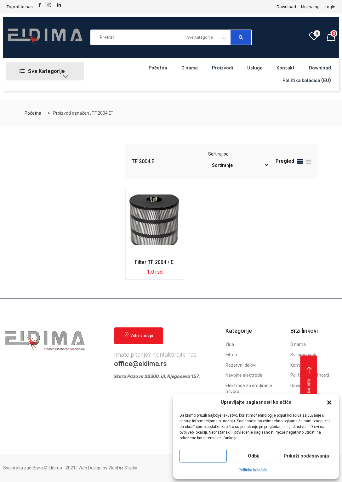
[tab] (300, 162)
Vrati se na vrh (309, 389)
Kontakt (285, 68)
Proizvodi (222, 68)
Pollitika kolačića (253, 470)
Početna (158, 68)
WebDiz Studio (122, 467)
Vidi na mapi (138, 335)
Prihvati (203, 456)
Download (320, 68)
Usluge (254, 68)
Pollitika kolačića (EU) (306, 80)
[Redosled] (238, 165)
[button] (329, 402)
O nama (189, 68)
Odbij (253, 456)
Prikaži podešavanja (306, 456)
